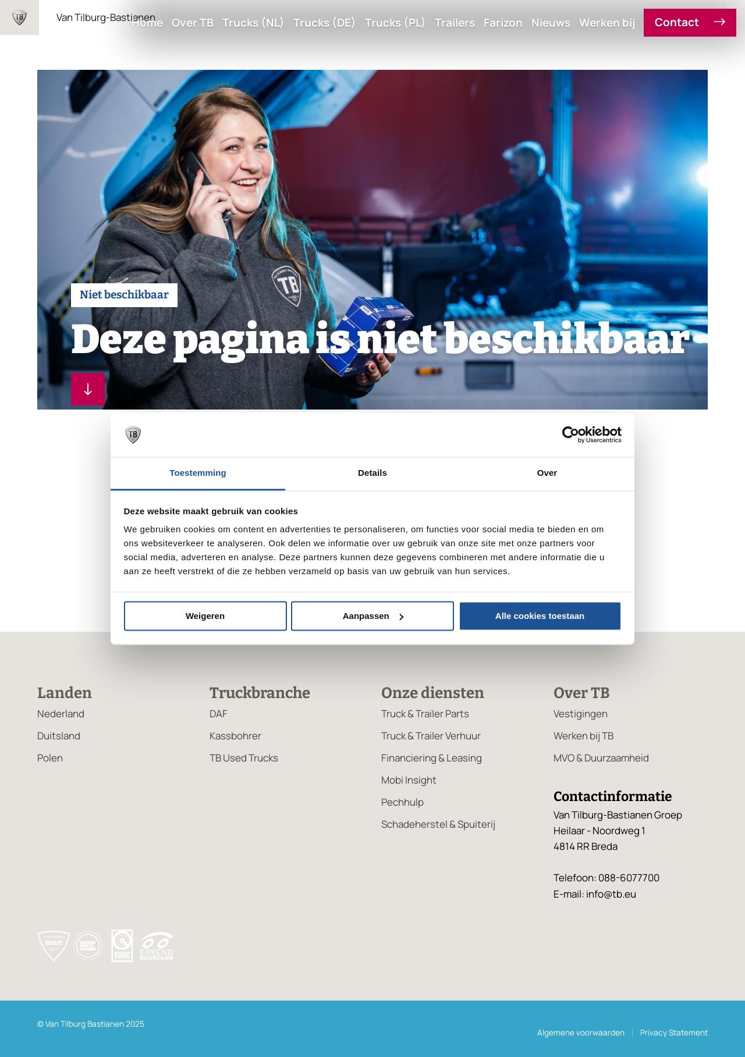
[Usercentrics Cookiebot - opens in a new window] (571, 434)
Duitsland (58, 735)
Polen (50, 757)
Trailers (455, 23)
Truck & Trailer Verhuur (431, 735)
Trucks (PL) (395, 23)
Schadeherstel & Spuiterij (438, 824)
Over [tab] (547, 473)
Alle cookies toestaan (539, 616)
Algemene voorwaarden (581, 1032)
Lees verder (82, 388)
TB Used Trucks (244, 757)
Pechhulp (402, 802)
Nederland (60, 713)
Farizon (503, 23)
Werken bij (607, 23)
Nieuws (550, 23)
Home (147, 23)
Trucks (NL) (253, 23)
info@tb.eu (611, 894)
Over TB (193, 23)
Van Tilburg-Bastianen (105, 17)
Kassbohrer (235, 735)
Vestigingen (581, 713)
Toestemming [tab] (197, 473)
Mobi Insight (409, 779)
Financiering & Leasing (431, 757)
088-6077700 (628, 877)
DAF (219, 713)
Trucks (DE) (324, 23)
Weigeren (205, 616)
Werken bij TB (583, 735)
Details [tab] (372, 473)
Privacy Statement (674, 1032)
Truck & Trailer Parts (425, 713)
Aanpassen (373, 616)
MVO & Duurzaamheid (601, 757)
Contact (690, 23)
